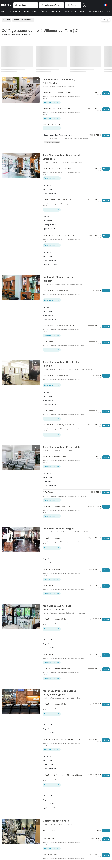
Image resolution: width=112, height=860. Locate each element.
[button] (25, 5)
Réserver (106, 93)
